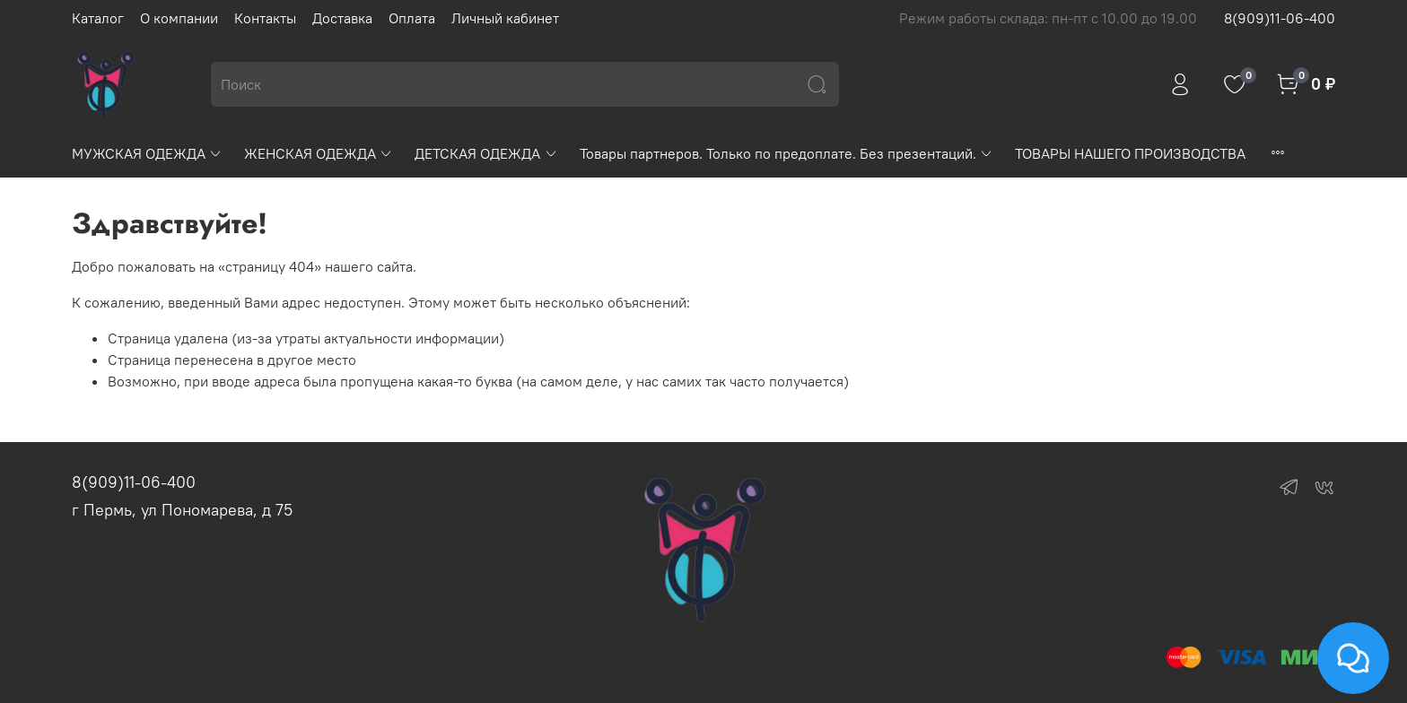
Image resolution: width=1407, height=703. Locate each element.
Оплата (412, 18)
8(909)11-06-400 (1279, 18)
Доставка (342, 18)
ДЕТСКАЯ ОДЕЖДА (486, 153)
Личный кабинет (505, 18)
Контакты (265, 18)
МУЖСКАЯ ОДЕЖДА (147, 153)
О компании (179, 18)
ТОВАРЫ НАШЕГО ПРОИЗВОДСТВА (1130, 153)
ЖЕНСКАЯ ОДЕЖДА (318, 153)
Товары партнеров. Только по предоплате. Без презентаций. (786, 153)
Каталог (98, 18)
